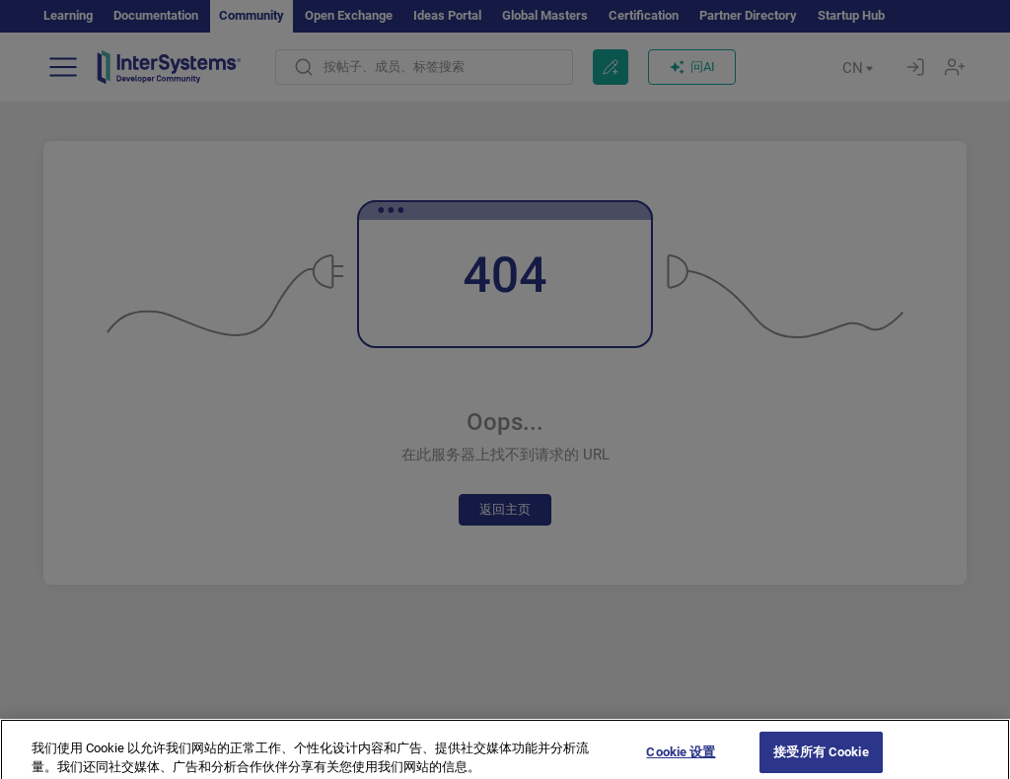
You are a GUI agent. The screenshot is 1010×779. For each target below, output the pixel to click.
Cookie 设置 (680, 758)
